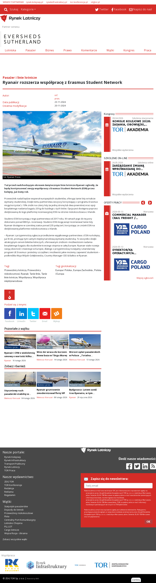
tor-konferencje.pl (79, 2)
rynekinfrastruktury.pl (56, 2)
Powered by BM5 (33, 578)
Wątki (110, 50)
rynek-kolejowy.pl (34, 2)
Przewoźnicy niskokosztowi (18, 513)
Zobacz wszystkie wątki (15, 539)
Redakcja (9, 488)
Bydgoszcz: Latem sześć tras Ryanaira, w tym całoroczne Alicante (83, 393)
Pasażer (31, 50)
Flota (6, 516)
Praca (147, 50)
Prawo (67, 50)
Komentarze (89, 50)
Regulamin (9, 495)
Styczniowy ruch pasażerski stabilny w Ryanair (16, 394)
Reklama (8, 491)
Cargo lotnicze (11, 529)
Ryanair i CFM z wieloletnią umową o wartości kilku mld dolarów (19, 356)
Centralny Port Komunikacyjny (20, 519)
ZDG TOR (9, 481)
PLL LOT (8, 526)
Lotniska (10, 50)
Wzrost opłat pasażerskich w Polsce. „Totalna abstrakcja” (84, 355)
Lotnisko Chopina (13, 523)
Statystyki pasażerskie (16, 506)
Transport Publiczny (14, 463)
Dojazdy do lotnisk (14, 509)
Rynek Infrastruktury (15, 460)
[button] (143, 207)
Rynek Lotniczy (12, 467)
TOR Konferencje (13, 485)
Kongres (128, 50)
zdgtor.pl (95, 2)
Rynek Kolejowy (12, 457)
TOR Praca (9, 470)
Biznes (49, 50)
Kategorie (27, 9)
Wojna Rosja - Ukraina (15, 533)
